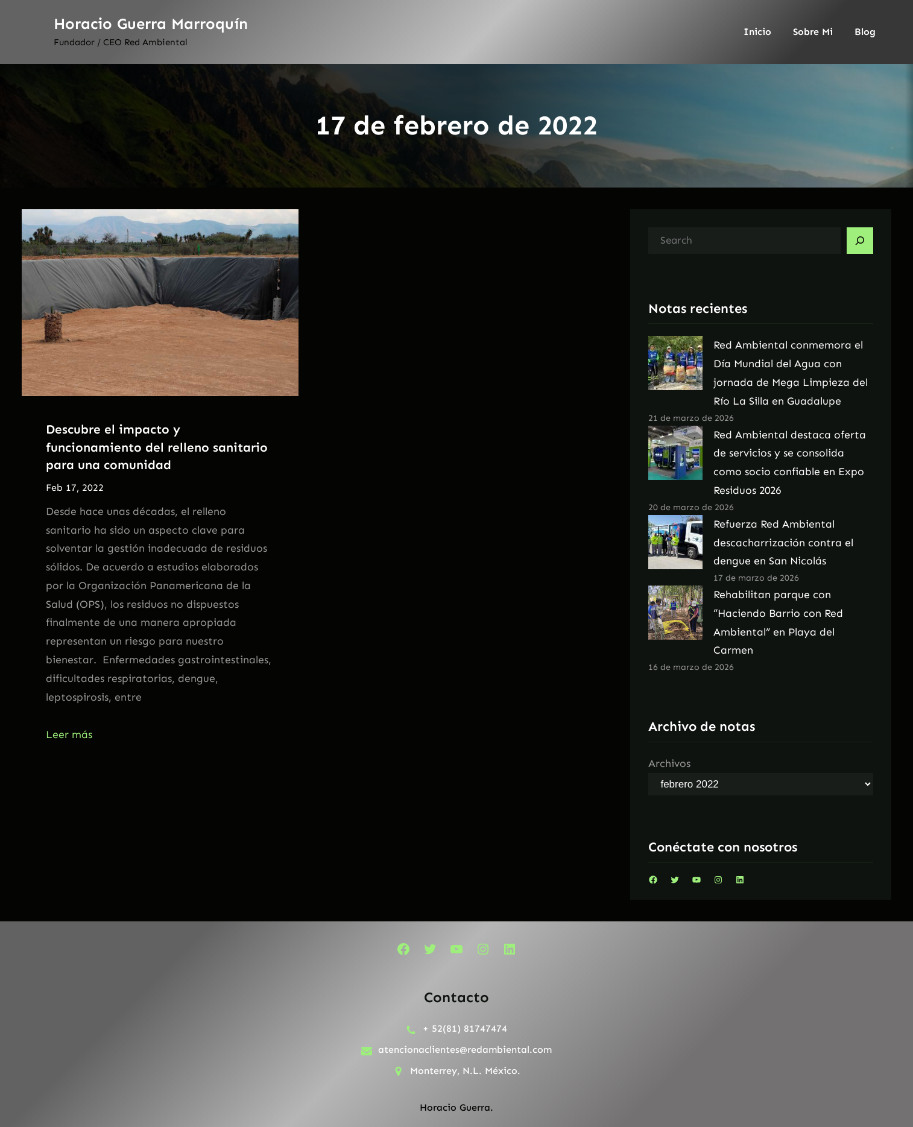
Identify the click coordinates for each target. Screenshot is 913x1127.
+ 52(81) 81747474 (465, 1028)
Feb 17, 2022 (75, 487)
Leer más (69, 734)
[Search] (860, 240)
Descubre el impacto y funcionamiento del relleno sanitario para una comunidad (157, 446)
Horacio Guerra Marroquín (151, 23)
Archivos (669, 763)
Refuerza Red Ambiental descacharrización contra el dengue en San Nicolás (783, 542)
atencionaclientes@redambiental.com (465, 1049)
